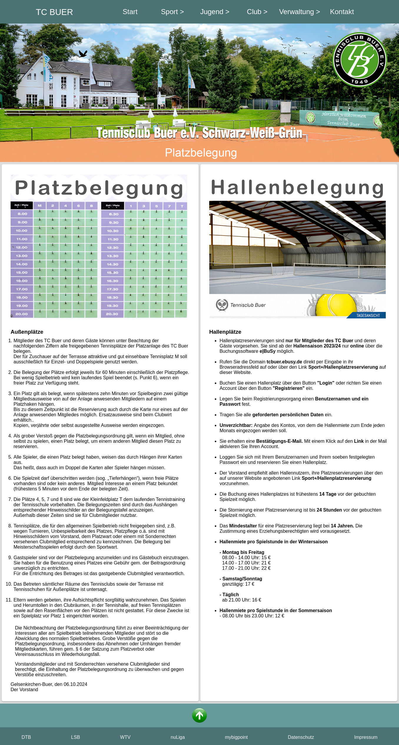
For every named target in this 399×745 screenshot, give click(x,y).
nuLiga (178, 737)
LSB (75, 737)
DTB (26, 737)
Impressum (366, 737)
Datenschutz (301, 737)
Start (130, 12)
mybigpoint (236, 737)
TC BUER (54, 12)
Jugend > (214, 12)
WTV (125, 737)
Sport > (172, 12)
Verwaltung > (299, 12)
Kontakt (342, 12)
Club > (257, 12)
